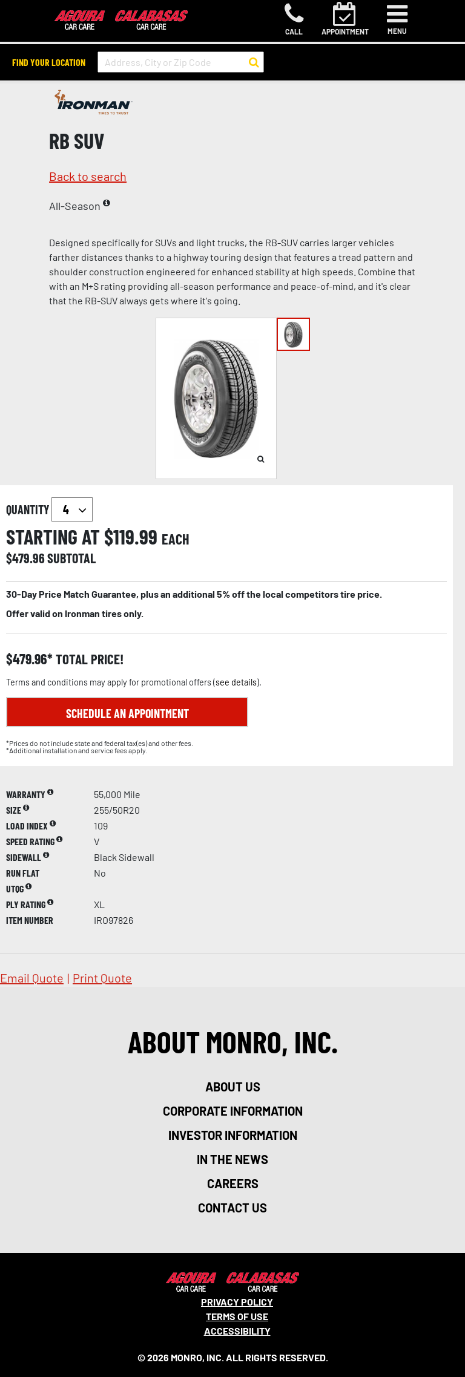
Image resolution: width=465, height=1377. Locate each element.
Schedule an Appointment (127, 713)
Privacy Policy (237, 1301)
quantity (49, 509)
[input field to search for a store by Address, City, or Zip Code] (180, 62)
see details (236, 682)
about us (232, 1086)
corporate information (233, 1111)
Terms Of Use (237, 1316)
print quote (102, 977)
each (176, 539)
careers (233, 1183)
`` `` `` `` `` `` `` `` (72, 509)
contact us (232, 1207)
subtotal (71, 557)
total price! (88, 659)
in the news (232, 1159)
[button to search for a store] (254, 62)
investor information (232, 1135)
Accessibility (237, 1330)
